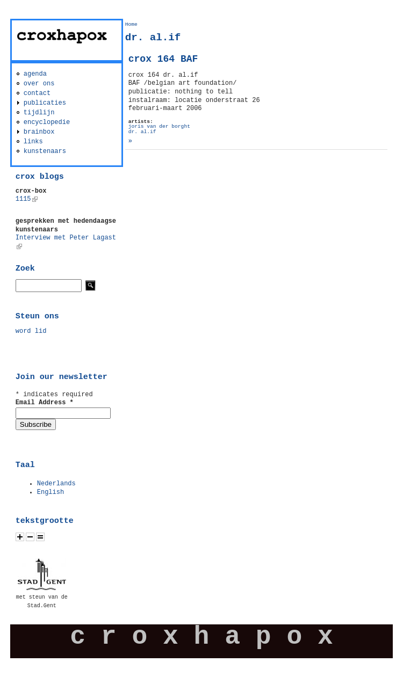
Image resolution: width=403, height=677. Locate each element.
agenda (35, 74)
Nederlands (56, 483)
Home (131, 24)
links (33, 141)
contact (37, 93)
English (50, 492)
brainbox (39, 132)
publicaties (45, 103)
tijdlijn (39, 113)
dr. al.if (142, 132)
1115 (27, 199)
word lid (31, 331)
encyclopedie (47, 122)
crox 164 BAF (163, 59)
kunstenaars (45, 151)
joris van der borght (159, 126)
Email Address (45, 402)
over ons (39, 84)
